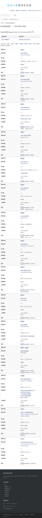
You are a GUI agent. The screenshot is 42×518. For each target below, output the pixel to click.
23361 (22, 344)
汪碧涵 (25, 397)
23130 (22, 235)
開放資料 (7, 494)
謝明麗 (25, 395)
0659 (22, 321)
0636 (22, 213)
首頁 (6, 485)
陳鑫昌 (22, 64)
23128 (22, 155)
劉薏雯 (29, 394)
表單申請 (7, 492)
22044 (22, 99)
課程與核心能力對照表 (24, 39)
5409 (22, 376)
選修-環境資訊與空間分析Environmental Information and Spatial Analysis (28, 443)
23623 (22, 433)
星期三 (17, 43)
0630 (22, 158)
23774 (22, 290)
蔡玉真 (22, 227)
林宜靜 (22, 147)
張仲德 (22, 455)
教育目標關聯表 (5, 39)
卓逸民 (22, 119)
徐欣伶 (22, 425)
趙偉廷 (29, 390)
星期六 (30, 43)
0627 (22, 132)
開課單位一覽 (8, 486)
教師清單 (7, 496)
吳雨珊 (25, 173)
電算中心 (26, 514)
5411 (22, 409)
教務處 (32, 514)
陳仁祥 (22, 282)
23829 (22, 405)
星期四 (21, 43)
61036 (22, 318)
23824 (22, 463)
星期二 (13, 43)
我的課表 (13, 10)
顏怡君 (22, 255)
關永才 (22, 397)
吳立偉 (22, 394)
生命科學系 (26, 72)
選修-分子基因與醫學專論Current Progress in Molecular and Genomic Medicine (29, 414)
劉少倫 (25, 119)
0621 (22, 104)
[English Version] (37, 10)
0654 (22, 267)
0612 (22, 50)
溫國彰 (22, 362)
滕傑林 (32, 336)
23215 (22, 263)
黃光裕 (22, 310)
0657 (22, 295)
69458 (22, 127)
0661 (23, 348)
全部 (34, 43)
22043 (22, 72)
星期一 (8, 43)
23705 (22, 372)
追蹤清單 (18, 10)
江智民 (29, 119)
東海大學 (5, 514)
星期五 (26, 43)
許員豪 (22, 173)
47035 (22, 207)
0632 (22, 185)
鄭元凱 (22, 336)
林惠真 (22, 390)
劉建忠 (22, 91)
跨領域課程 (7, 490)
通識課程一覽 (8, 488)
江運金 (25, 425)
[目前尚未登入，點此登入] (27, 10)
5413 (22, 439)
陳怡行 (25, 336)
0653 (22, 241)
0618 (22, 76)
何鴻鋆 (29, 336)
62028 (22, 181)
